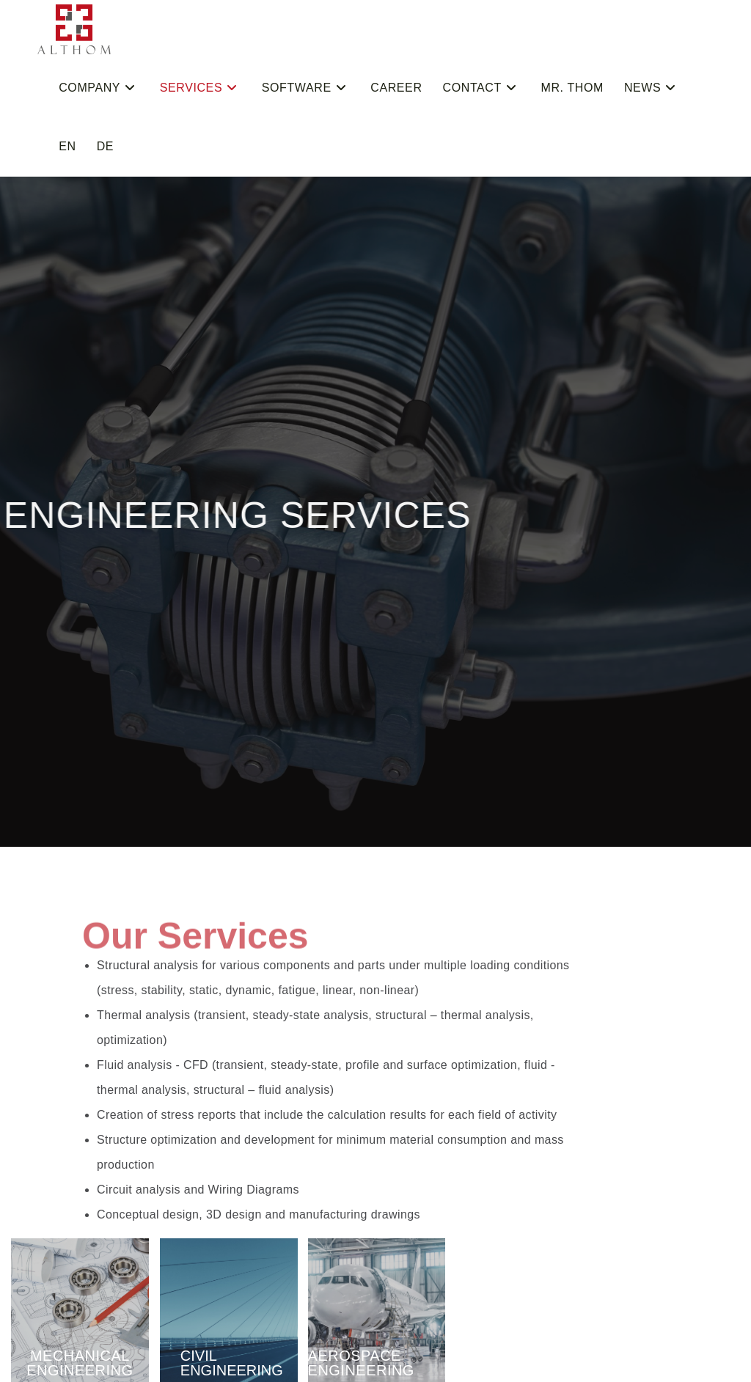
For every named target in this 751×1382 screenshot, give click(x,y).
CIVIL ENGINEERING (231, 1363)
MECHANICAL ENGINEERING (79, 1363)
